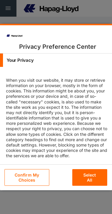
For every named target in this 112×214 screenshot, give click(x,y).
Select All (89, 177)
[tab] (56, 60)
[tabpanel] (57, 123)
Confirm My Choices (27, 177)
